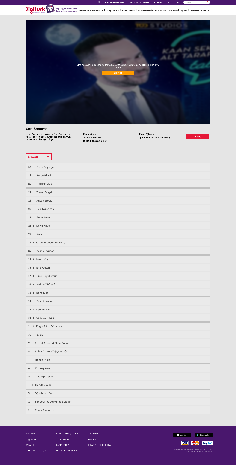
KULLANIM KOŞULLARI (67, 434)
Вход (198, 136)
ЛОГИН (118, 73)
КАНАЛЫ (30, 445)
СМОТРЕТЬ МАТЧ (199, 10)
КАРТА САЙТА (62, 445)
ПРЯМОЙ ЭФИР (178, 10)
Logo (41, 9)
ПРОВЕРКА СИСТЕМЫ (66, 451)
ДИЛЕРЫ (92, 439)
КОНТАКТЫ (93, 434)
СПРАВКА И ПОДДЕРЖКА (99, 445)
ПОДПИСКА (112, 10)
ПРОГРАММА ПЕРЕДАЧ (36, 451)
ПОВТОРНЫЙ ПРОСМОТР (152, 10)
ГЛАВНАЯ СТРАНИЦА (91, 10)
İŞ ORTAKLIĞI (63, 439)
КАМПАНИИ (128, 10)
